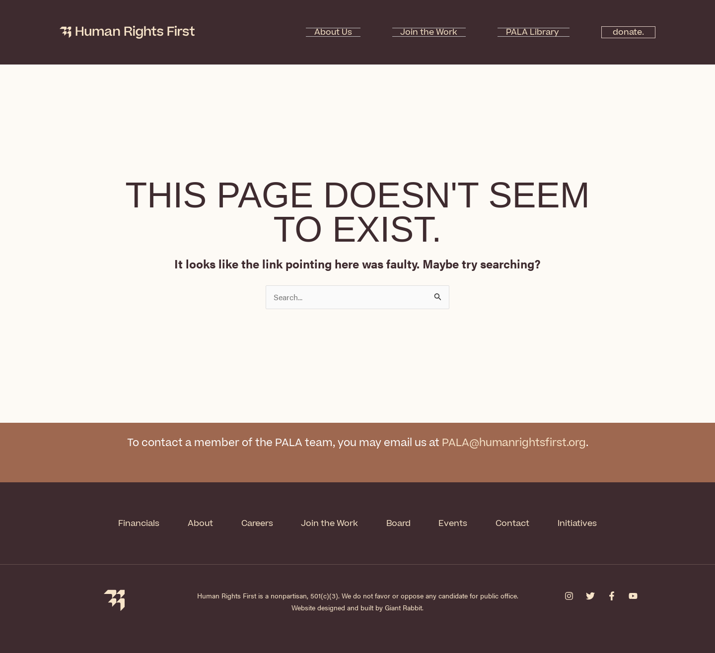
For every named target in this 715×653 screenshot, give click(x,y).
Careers (255, 522)
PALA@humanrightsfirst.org (513, 443)
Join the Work (432, 32)
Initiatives (583, 522)
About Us (353, 32)
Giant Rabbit (403, 606)
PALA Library (519, 32)
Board (400, 522)
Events (456, 522)
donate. (623, 32)
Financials (133, 522)
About (197, 522)
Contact (517, 522)
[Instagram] (569, 594)
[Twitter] (590, 594)
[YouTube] (633, 594)
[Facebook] (611, 594)
